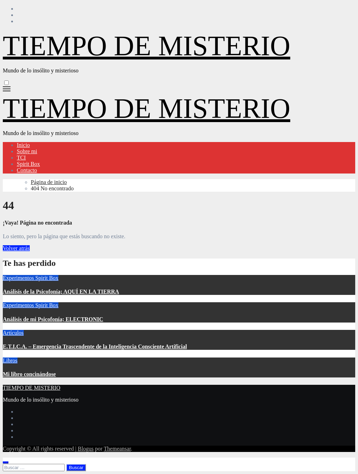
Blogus (85, 449)
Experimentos (19, 278)
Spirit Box (28, 164)
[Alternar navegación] (6, 88)
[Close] (5, 462)
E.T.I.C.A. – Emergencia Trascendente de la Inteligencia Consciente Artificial (95, 346)
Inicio (23, 145)
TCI (21, 158)
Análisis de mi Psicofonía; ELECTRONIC (53, 319)
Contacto (27, 170)
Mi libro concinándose (29, 374)
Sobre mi (27, 151)
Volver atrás (16, 248)
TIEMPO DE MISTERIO (146, 45)
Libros (10, 360)
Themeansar (117, 449)
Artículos (13, 333)
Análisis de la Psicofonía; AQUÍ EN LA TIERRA (61, 292)
